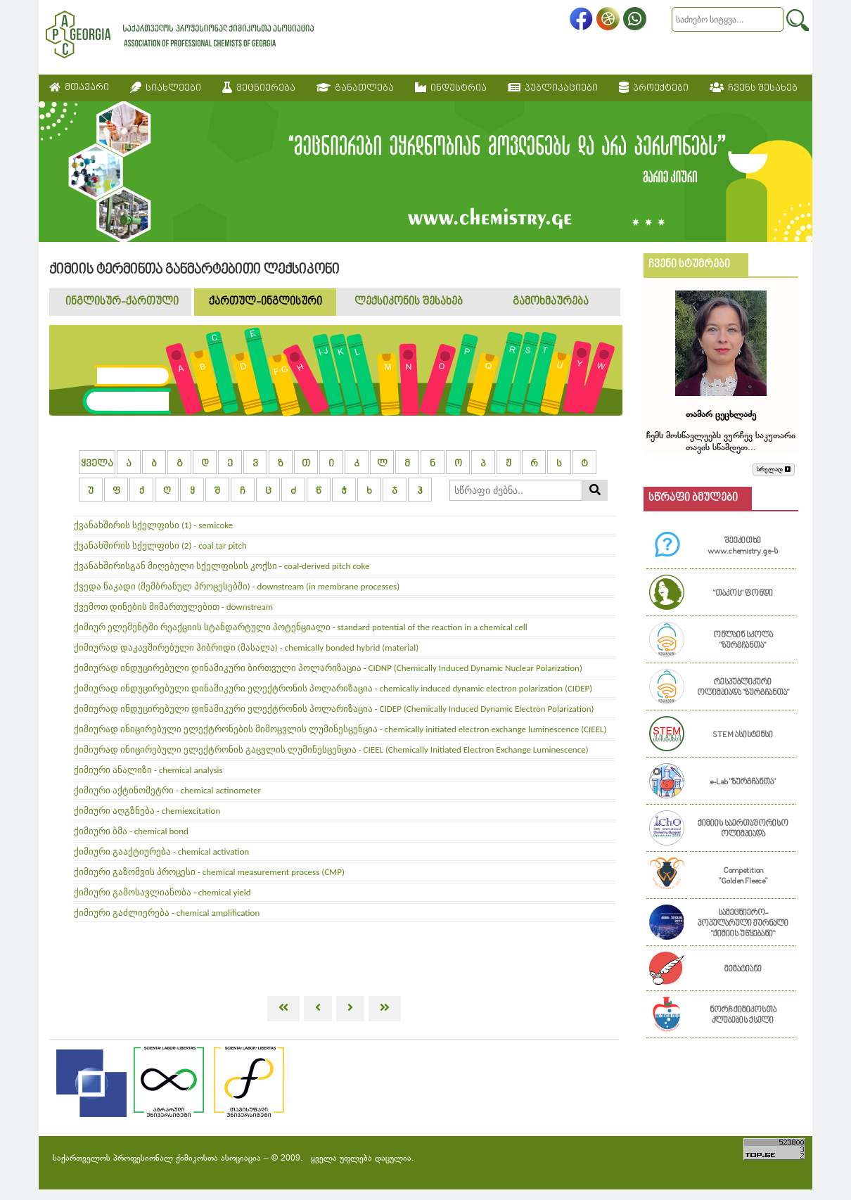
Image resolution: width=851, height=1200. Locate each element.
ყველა (97, 464)
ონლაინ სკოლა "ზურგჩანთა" (743, 640)
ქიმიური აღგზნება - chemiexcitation (147, 810)
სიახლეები (165, 88)
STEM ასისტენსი (742, 735)
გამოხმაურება (551, 302)
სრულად (774, 469)
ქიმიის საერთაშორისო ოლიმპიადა (743, 829)
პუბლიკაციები (553, 88)
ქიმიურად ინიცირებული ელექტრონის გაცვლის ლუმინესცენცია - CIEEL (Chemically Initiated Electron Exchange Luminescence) (331, 749)
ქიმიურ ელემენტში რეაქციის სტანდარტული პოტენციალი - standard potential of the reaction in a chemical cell (300, 627)
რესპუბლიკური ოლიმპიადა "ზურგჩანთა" (743, 687)
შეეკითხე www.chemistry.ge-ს (743, 546)
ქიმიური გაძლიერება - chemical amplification (167, 912)
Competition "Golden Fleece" (743, 876)
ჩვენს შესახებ (754, 88)
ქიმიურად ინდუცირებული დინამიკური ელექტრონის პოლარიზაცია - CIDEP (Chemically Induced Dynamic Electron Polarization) (334, 708)
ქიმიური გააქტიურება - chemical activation (161, 851)
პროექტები (654, 88)
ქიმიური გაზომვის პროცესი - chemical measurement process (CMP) (209, 872)
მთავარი (79, 88)
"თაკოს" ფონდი (743, 594)
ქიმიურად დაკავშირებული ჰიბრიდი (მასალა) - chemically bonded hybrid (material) (246, 647)
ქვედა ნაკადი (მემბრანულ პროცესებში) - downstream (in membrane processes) (236, 586)
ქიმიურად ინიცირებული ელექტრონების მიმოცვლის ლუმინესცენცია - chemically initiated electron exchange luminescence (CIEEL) (340, 729)
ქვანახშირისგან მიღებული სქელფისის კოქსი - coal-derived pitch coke (221, 566)
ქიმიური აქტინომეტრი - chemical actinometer (167, 790)
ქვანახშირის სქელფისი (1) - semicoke (153, 525)
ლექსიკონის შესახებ (408, 302)
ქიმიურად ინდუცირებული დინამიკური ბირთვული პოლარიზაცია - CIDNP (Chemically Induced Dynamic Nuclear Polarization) (328, 668)
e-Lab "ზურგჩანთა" (743, 782)
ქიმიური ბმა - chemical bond (131, 831)
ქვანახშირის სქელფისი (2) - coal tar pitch (160, 545)
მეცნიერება (258, 88)
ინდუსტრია (451, 88)
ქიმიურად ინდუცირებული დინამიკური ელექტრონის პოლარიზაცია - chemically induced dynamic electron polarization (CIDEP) (333, 688)
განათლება (355, 88)
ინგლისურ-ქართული (122, 302)
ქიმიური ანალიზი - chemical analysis (148, 770)
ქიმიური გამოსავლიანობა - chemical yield (162, 892)
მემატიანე (743, 969)
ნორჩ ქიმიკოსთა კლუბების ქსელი (743, 1015)
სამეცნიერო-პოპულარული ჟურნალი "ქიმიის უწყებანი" (743, 924)
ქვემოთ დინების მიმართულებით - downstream (173, 606)
